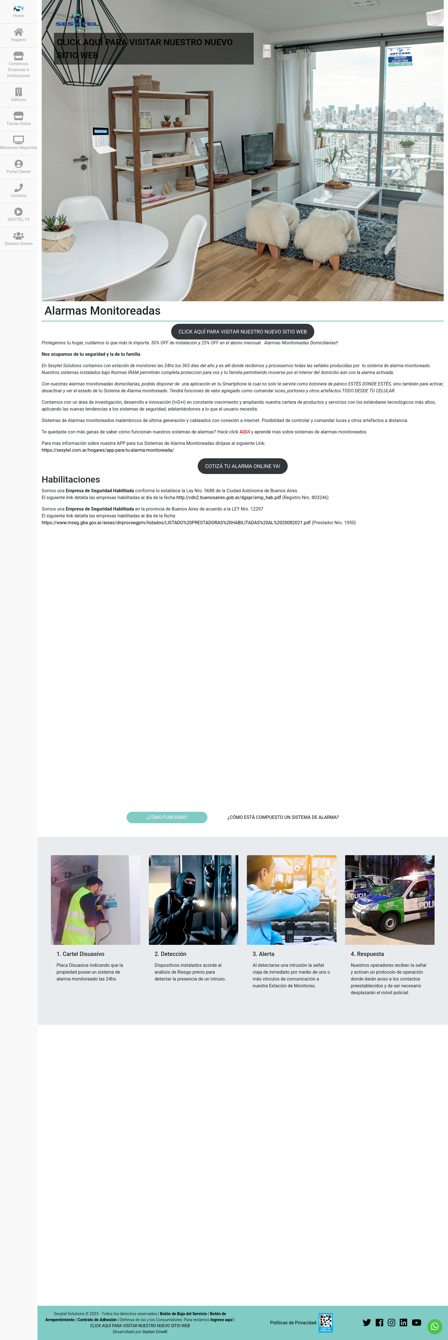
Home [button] (18, 11)
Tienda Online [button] (19, 119)
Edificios (18, 95)
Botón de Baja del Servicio (184, 1313)
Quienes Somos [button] (19, 239)
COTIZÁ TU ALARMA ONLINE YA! (242, 466)
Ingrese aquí (222, 1319)
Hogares (18, 35)
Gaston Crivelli (154, 1331)
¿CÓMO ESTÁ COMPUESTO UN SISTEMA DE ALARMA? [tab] (283, 817)
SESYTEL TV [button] (19, 215)
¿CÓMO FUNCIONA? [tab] (167, 817)
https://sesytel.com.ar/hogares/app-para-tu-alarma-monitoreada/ (108, 450)
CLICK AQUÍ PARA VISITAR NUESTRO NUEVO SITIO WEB (243, 332)
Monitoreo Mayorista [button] (18, 143)
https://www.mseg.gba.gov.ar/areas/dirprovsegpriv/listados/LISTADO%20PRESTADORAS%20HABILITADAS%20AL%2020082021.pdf (177, 522)
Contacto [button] (19, 191)
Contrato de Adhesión (97, 1319)
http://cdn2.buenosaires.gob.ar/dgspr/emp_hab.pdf (229, 497)
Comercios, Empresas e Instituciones (18, 65)
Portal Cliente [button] (19, 167)
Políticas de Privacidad (293, 1322)
